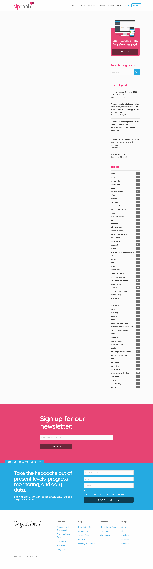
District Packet (106, 531)
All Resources (105, 535)
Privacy (81, 539)
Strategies (61, 545)
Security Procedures (86, 543)
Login (126, 5)
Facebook (125, 535)
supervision (116, 284)
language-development (121, 351)
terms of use (109, 494)
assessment (116, 184)
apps (113, 177)
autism (114, 316)
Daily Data (61, 549)
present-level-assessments (122, 252)
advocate (115, 305)
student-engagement (120, 280)
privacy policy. (124, 494)
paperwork (115, 241)
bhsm (113, 188)
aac (112, 302)
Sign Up (136, 5)
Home (71, 5)
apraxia (114, 309)
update (114, 387)
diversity (114, 337)
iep (112, 220)
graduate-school (118, 216)
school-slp (115, 270)
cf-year (114, 195)
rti (112, 255)
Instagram (125, 539)
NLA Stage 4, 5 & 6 (118, 154)
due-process (116, 341)
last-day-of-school (119, 355)
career (114, 199)
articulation (116, 181)
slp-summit (115, 259)
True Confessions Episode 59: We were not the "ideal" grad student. (125, 142)
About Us (125, 527)
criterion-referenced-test (122, 327)
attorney (114, 312)
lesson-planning (117, 231)
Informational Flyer (108, 527)
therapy (114, 287)
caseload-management (121, 323)
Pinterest (125, 543)
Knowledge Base (85, 527)
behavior (114, 320)
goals (113, 348)
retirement (115, 376)
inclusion (114, 223)
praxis (113, 248)
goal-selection (117, 344)
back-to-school (117, 191)
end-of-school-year (119, 209)
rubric (113, 380)
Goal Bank (61, 541)
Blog (118, 5)
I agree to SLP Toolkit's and (107, 494)
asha (113, 174)
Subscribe (56, 447)
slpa (112, 263)
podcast (114, 245)
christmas (115, 202)
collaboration (117, 206)
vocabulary (116, 295)
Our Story (80, 5)
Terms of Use (83, 535)
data (113, 334)
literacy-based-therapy (121, 234)
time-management (119, 291)
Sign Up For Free (108, 500)
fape (113, 213)
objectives (115, 366)
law (112, 359)
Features (101, 5)
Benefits (91, 5)
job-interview (116, 227)
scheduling (115, 266)
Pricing (111, 5)
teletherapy (116, 383)
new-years (115, 238)
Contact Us (83, 531)
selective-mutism (118, 273)
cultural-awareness (119, 330)
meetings (115, 362)
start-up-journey (118, 277)
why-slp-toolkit (117, 298)
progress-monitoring (120, 373)
